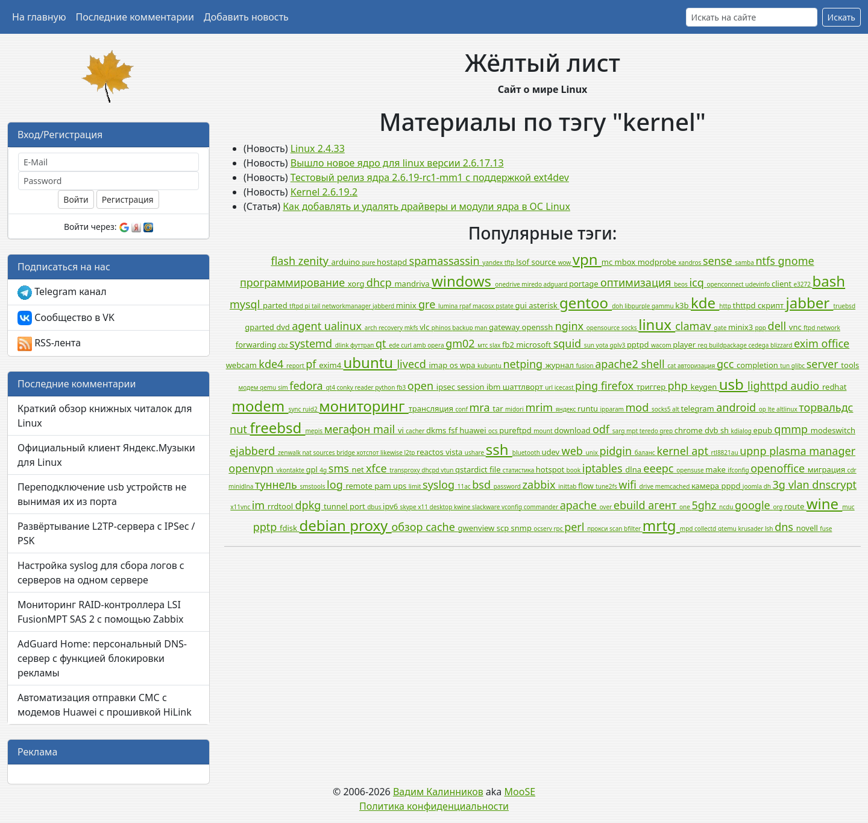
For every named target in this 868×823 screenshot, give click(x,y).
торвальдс (826, 407)
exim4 (331, 365)
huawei (473, 430)
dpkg (309, 505)
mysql (246, 304)
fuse (826, 528)
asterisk (544, 305)
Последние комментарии (135, 17)
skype (409, 507)
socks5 (662, 409)
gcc (727, 364)
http (725, 306)
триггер (652, 386)
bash (829, 281)
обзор (409, 527)
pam (383, 485)
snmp (522, 528)
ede (395, 345)
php (678, 385)
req (703, 345)
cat (672, 365)
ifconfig (739, 470)
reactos (431, 451)
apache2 (618, 364)
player (685, 344)
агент (663, 505)
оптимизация (637, 282)
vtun (448, 470)
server (824, 364)
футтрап (363, 345)
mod (639, 407)
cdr (852, 470)
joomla (753, 486)
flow (587, 485)
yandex (493, 262)
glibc (799, 365)
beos (681, 284)
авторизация (697, 365)
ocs (493, 431)
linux (656, 324)
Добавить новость (246, 17)
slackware (487, 507)
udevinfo (758, 284)
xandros (690, 262)
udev (551, 451)
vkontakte (291, 470)
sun (590, 345)
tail (317, 306)
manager (832, 450)
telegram (699, 408)
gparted (260, 327)
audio (806, 385)
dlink (342, 345)
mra (481, 407)
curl (407, 345)
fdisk (289, 528)
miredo (532, 284)
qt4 (331, 387)
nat (307, 452)
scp (504, 528)
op (763, 409)
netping (524, 364)
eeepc (659, 468)
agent (308, 326)
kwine (463, 507)
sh (725, 430)
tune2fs (607, 486)
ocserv (543, 528)
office (836, 343)
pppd (731, 485)
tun (785, 365)
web (574, 450)
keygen (704, 386)
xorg (357, 283)
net (359, 469)
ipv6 (391, 506)
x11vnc (240, 507)
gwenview (477, 528)
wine (825, 503)
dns (785, 527)
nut (240, 429)
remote (359, 485)
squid (568, 343)
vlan (800, 484)
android (737, 407)
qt (382, 343)
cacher (416, 431)
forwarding (257, 344)
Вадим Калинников (438, 791)
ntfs (766, 260)
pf (312, 364)
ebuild (631, 505)
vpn (587, 259)
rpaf (466, 306)
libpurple (638, 306)
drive (647, 486)
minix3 (741, 327)
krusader (751, 528)
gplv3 (618, 345)
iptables (603, 468)
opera (436, 345)
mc (608, 261)
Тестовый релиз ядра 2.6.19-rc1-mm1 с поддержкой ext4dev (430, 177)
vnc (796, 327)
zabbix (541, 484)
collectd (706, 528)
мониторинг (364, 406)
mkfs (412, 327)
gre (428, 304)
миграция (828, 469)
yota (603, 345)
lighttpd (768, 385)
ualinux (344, 326)
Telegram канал (62, 292)
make (716, 469)
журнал (561, 365)
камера (706, 485)
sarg (619, 431)
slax (495, 345)
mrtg (661, 525)
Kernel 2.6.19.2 (324, 192)
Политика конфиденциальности (434, 806)
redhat (834, 386)
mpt (633, 431)
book (574, 470)
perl (575, 527)
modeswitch (833, 430)
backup (463, 327)
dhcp (380, 282)
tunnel (337, 506)
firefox (619, 385)
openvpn (252, 468)
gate (721, 327)
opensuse (690, 470)
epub (764, 430)
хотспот (368, 452)
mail (385, 429)
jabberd (384, 306)
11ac (465, 486)
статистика (519, 470)
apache (580, 505)
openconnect (725, 284)
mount (543, 431)
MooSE (520, 791)
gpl (313, 469)
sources (324, 452)
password (508, 486)
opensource (604, 327)
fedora (307, 385)
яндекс (566, 409)
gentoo (585, 303)
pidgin (616, 450)
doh (618, 306)
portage (584, 283)
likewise (392, 452)
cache (442, 527)
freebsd (277, 427)
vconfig (513, 507)
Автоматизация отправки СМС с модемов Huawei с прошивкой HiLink (104, 705)
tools (850, 365)
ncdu (727, 507)
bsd (482, 484)
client (782, 283)
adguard (556, 284)
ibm (494, 386)
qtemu (728, 528)
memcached (673, 486)
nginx (571, 326)
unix (593, 452)
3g (780, 484)
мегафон (348, 429)
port (358, 506)
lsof (523, 261)
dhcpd (431, 470)
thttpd (744, 305)
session (471, 386)
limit (416, 486)
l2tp (410, 452)
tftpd (297, 306)
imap (439, 365)
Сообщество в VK (66, 318)
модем (249, 387)
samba (745, 262)
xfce (377, 468)
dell (778, 326)
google (754, 505)
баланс (646, 452)
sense (719, 260)
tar (498, 408)
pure (369, 262)
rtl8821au (725, 452)
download (573, 430)
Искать (841, 17)
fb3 (402, 387)
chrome (690, 430)
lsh (770, 528)
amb (420, 345)
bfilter (633, 528)
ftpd (810, 327)
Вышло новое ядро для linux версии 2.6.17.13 (397, 163)
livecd (413, 364)
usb (733, 384)
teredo (650, 431)
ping (588, 385)
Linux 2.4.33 (318, 148)
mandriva (412, 283)
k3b (683, 305)
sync (295, 409)
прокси (598, 528)
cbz (283, 345)
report (296, 365)
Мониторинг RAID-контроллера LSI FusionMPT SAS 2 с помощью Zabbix (100, 612)
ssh (499, 449)
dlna (634, 469)
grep (666, 431)
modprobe (658, 261)
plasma (789, 450)
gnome (796, 260)
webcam (242, 365)
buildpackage (729, 345)
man (481, 327)
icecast (565, 387)
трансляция (432, 408)
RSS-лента (49, 343)
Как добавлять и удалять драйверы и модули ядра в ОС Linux (426, 206)
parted (276, 305)
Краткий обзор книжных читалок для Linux (104, 416)
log (336, 484)
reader (365, 387)
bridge (346, 452)
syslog (440, 484)
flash (284, 260)
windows (463, 281)
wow (565, 262)
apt (701, 450)
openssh (538, 327)
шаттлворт (524, 386)
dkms (437, 430)
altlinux (787, 409)
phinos (442, 327)
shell (654, 364)
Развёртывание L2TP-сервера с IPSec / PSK (106, 533)
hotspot (551, 469)
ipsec (447, 386)
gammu (663, 306)
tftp (510, 262)
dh (768, 486)
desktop (442, 507)
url (550, 387)
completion (758, 365)
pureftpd (516, 430)
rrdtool (281, 506)
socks (629, 327)
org (778, 507)
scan (616, 528)
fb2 (509, 344)
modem (260, 406)
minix (407, 305)
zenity (315, 260)
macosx (484, 306)
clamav (694, 326)
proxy (370, 525)
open (421, 385)
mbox (626, 261)
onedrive (508, 284)
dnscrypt (834, 484)
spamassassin (446, 260)
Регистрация (128, 199)
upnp (754, 450)
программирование (294, 282)
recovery (391, 327)
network (828, 327)
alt (676, 409)
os (455, 365)
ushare (475, 452)
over (607, 507)
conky (345, 387)
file (496, 469)
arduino (347, 261)
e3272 (802, 284)
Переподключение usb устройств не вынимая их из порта (101, 494)
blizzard (782, 345)
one (685, 507)
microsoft (534, 344)
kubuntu (490, 365)
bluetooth (527, 452)
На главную (39, 17)
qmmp (792, 429)
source (544, 261)
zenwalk (290, 452)
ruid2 (311, 409)
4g (323, 470)
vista (455, 451)
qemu (269, 387)
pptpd (639, 344)
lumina (448, 306)
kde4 (272, 364)
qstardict (472, 469)
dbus (375, 507)
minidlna (241, 486)
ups (401, 485)
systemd (312, 343)
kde (705, 303)
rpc (558, 528)
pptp (266, 527)
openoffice (779, 468)
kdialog (742, 431)
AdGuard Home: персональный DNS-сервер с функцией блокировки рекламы (102, 658)
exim (807, 343)
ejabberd (254, 450)
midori (515, 409)
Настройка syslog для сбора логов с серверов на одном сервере (100, 572)
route (795, 506)
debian (324, 525)
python (386, 387)
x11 (423, 507)
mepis (315, 431)
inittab (568, 486)
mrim (540, 407)
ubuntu (370, 362)
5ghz (705, 505)
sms (340, 468)
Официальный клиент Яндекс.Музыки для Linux (106, 455)
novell (808, 528)
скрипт (772, 305)
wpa (468, 365)
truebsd (844, 306)
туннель (277, 484)
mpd (687, 528)
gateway (505, 327)
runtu (588, 408)
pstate (505, 306)
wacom (662, 345)
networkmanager (347, 306)
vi (402, 430)
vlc (426, 327)
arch (372, 327)
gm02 (461, 343)
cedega (759, 345)
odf (602, 429)
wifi (628, 484)
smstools (313, 486)
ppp (761, 327)
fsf (454, 430)
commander (542, 507)
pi (308, 306)
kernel (673, 450)
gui (522, 305)
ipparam (613, 409)
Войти (75, 199)
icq (697, 282)
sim (283, 387)
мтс (483, 345)
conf (462, 409)
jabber (810, 303)
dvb (712, 430)
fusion (585, 365)
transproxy (405, 470)
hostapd (393, 261)
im (260, 505)
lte (772, 409)
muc (848, 507)
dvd (284, 327)
